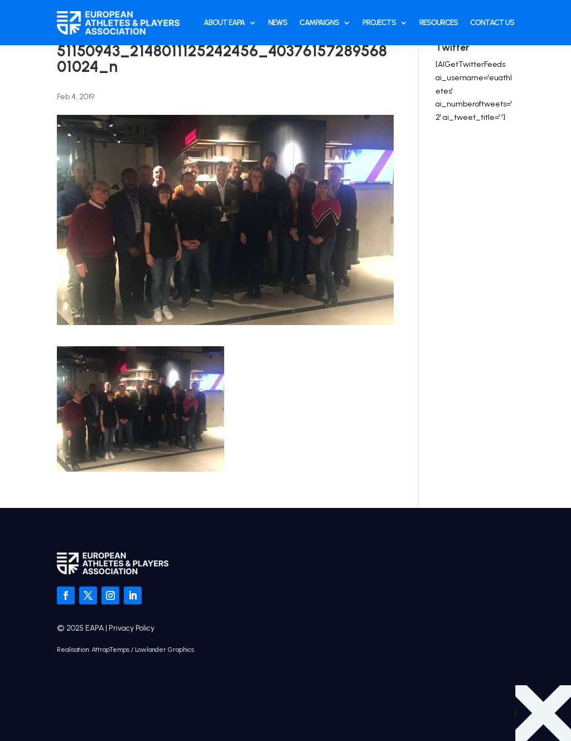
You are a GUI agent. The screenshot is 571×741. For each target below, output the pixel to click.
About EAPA (224, 22)
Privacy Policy (131, 628)
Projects (379, 22)
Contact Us (492, 22)
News (277, 22)
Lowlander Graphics (164, 649)
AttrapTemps (110, 649)
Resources (438, 22)
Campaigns (319, 22)
